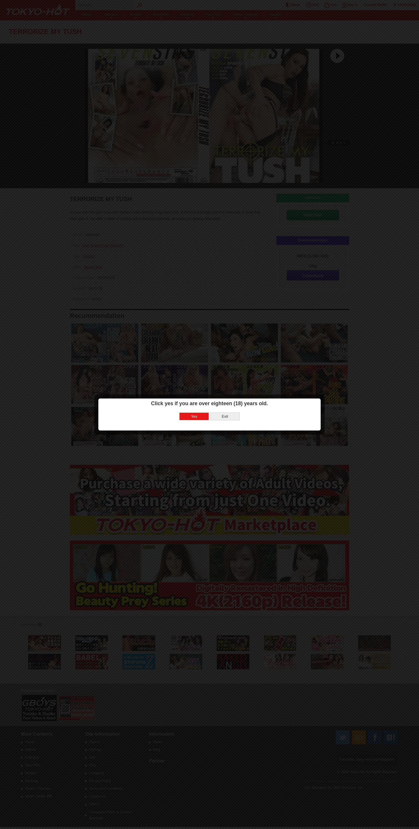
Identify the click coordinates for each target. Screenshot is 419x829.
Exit (225, 416)
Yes (194, 416)
